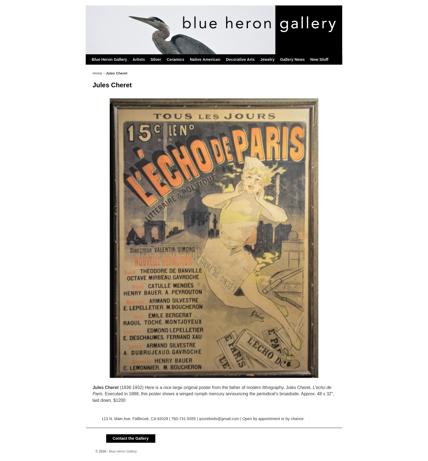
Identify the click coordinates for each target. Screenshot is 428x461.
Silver (155, 59)
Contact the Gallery (131, 438)
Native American (205, 59)
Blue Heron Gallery (109, 59)
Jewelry (267, 59)
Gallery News (292, 59)
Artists (139, 59)
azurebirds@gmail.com (219, 419)
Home (97, 73)
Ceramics (175, 59)
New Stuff (319, 59)
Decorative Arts (240, 59)
